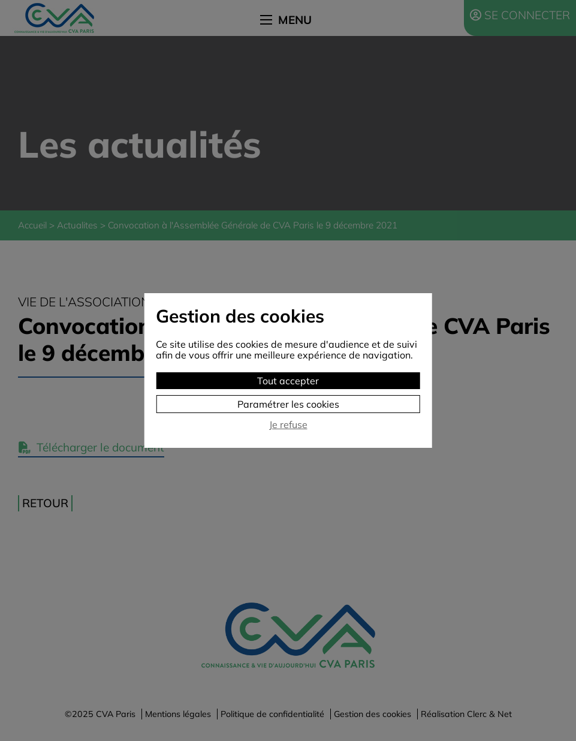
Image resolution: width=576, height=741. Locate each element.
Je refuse (288, 424)
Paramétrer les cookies (288, 404)
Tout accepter (288, 381)
